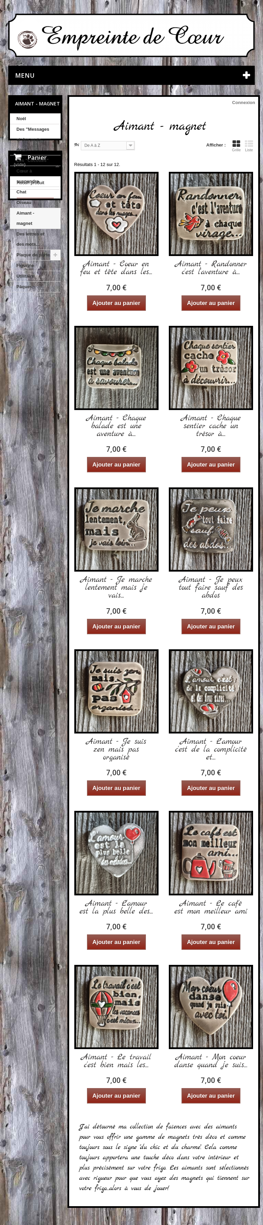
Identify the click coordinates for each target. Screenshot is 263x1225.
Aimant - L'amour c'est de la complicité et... (211, 750)
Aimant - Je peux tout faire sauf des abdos (211, 588)
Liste (249, 146)
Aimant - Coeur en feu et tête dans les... (116, 268)
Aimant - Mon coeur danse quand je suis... (211, 1061)
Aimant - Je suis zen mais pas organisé (116, 750)
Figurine (25, 265)
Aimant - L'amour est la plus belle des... (116, 908)
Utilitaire (25, 276)
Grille (236, 146)
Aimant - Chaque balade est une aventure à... (116, 426)
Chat (21, 191)
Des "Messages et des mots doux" (32, 139)
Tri (76, 145)
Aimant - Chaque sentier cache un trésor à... (211, 426)
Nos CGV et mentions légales (35, 471)
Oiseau (23, 202)
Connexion (243, 102)
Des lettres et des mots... (30, 239)
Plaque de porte (33, 254)
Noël (21, 118)
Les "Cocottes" (32, 160)
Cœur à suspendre (27, 176)
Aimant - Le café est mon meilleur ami (210, 908)
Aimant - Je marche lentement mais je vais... (116, 588)
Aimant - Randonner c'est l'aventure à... (211, 268)
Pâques (24, 286)
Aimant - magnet (25, 218)
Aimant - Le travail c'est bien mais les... (116, 1061)
